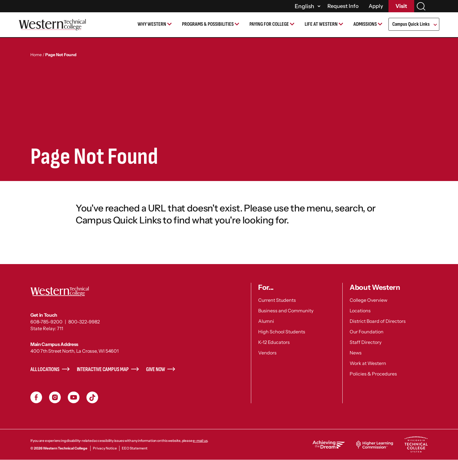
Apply (376, 6)
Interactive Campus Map (103, 369)
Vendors (267, 353)
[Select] (306, 6)
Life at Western (321, 24)
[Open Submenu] (435, 25)
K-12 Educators (274, 342)
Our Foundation (367, 332)
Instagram (55, 397)
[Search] (421, 6)
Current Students (277, 300)
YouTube (73, 397)
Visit (401, 6)
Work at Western (368, 363)
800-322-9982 (84, 322)
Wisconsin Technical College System (416, 444)
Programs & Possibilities (208, 24)
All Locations (45, 369)
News (356, 353)
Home (36, 54)
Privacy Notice (105, 448)
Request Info (343, 6)
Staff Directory (365, 342)
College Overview (368, 300)
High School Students (281, 332)
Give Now (155, 369)
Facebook (36, 397)
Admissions (365, 24)
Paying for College (269, 24)
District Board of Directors (378, 321)
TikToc (92, 397)
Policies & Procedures (373, 374)
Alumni (266, 321)
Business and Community (285, 310)
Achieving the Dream (329, 444)
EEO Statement (135, 448)
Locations (360, 310)
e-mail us (200, 440)
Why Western (152, 24)
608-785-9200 (46, 322)
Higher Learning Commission (374, 444)
